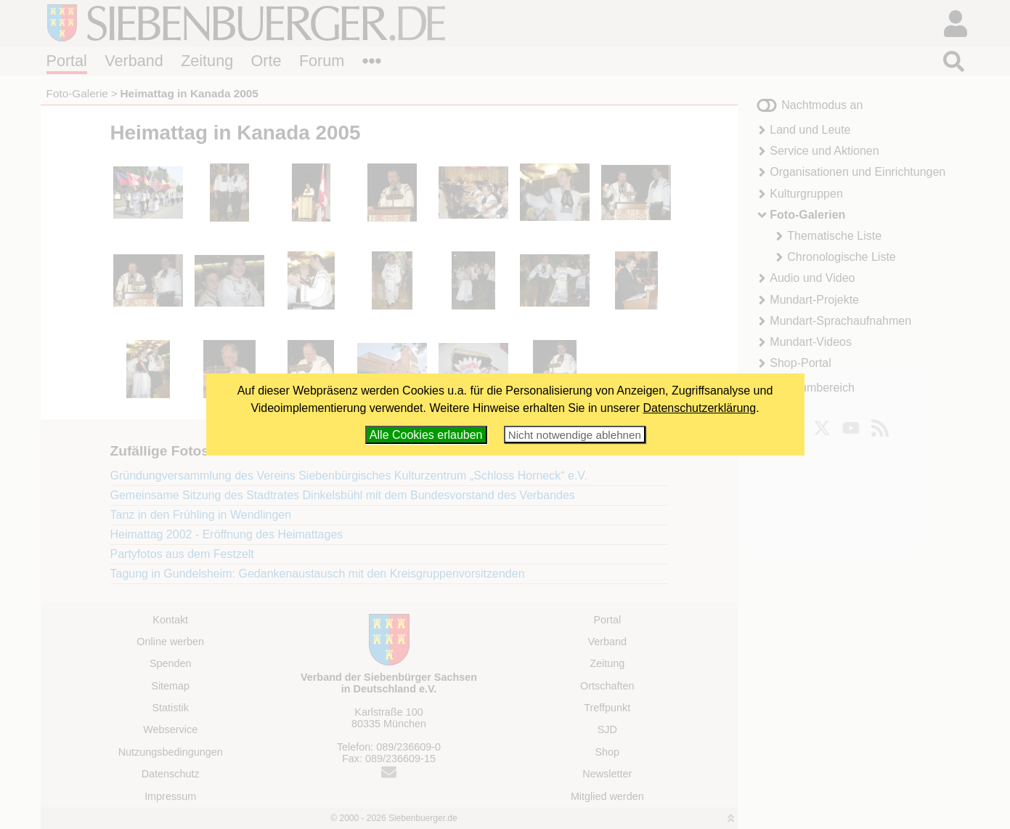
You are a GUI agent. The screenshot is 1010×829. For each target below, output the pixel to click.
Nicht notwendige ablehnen (574, 435)
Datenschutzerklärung (700, 408)
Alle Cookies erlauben (426, 435)
